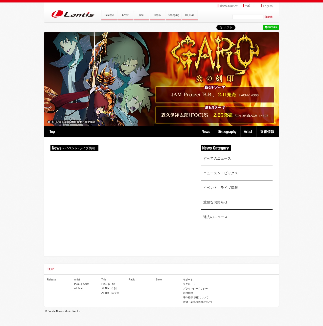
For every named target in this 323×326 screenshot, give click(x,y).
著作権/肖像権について (195, 297)
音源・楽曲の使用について (198, 302)
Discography (227, 131)
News (205, 131)
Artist (249, 131)
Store (159, 279)
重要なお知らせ (215, 202)
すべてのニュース (217, 158)
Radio (132, 279)
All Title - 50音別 (110, 293)
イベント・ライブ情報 (220, 188)
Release (51, 279)
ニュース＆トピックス (220, 173)
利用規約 (188, 293)
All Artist (78, 288)
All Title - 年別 (108, 288)
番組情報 (268, 131)
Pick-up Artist (81, 284)
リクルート (189, 284)
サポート (188, 279)
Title (103, 279)
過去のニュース (215, 217)
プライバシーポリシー (195, 288)
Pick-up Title (108, 284)
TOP (52, 131)
